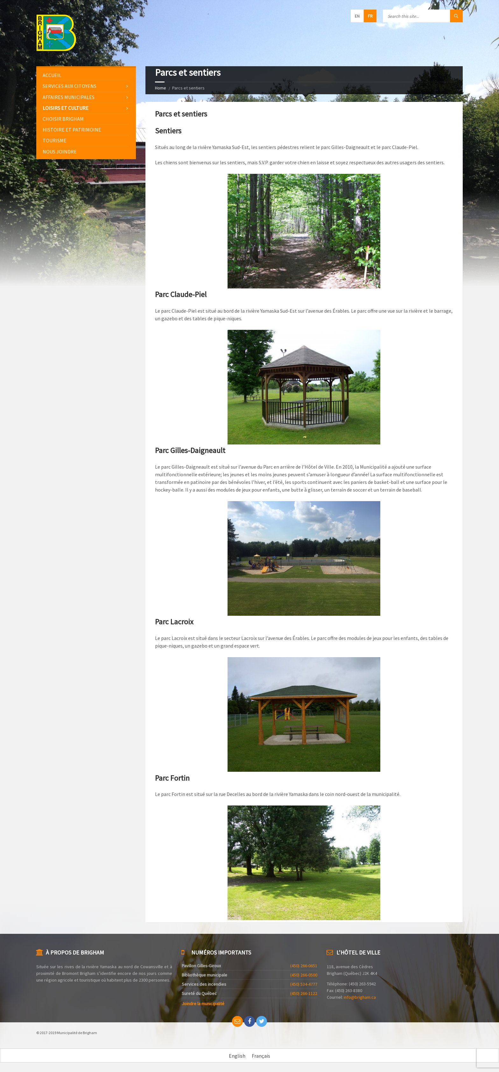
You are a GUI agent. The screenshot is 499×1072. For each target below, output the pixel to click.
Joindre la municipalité (203, 1003)
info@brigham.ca (360, 997)
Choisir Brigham (63, 119)
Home (160, 88)
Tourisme (55, 140)
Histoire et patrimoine (72, 129)
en (357, 16)
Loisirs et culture (65, 108)
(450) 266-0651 (303, 966)
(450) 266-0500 (303, 975)
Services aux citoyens (69, 86)
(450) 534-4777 (303, 984)
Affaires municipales (69, 97)
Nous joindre (60, 151)
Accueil (52, 75)
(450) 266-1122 (303, 993)
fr (370, 16)
